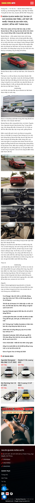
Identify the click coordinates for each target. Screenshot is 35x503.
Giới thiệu (4, 478)
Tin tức (3, 481)
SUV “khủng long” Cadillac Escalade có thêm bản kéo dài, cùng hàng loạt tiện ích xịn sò (17, 325)
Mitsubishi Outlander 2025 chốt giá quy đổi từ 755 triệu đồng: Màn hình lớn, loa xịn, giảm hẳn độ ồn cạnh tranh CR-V (16, 337)
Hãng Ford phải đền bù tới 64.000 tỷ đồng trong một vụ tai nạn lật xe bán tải (17, 347)
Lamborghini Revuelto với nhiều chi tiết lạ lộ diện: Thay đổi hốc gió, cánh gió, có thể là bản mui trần (17, 319)
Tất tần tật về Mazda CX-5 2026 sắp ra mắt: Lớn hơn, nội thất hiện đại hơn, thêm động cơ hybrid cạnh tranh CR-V (17, 306)
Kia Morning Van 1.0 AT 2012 (8, 384)
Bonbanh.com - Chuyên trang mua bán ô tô (17, 501)
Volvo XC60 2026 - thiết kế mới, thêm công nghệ (17, 343)
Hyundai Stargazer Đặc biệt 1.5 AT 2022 (8, 361)
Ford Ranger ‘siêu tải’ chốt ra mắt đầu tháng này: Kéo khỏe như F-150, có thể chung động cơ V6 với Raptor (17, 298)
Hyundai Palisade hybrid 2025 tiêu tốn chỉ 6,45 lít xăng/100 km (17, 312)
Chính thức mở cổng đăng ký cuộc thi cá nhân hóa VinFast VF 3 (16, 331)
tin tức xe (12, 8)
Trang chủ (4, 474)
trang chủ (4, 8)
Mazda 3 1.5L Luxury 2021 (25, 361)
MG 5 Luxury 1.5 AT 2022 (25, 384)
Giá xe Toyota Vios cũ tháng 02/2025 (14, 351)
